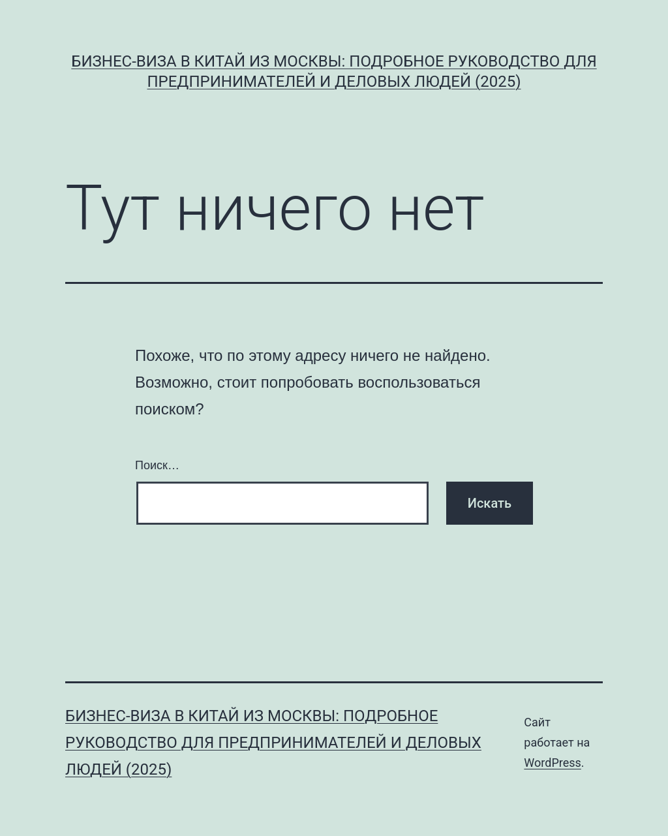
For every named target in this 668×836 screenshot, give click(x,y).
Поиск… (157, 465)
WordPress (552, 762)
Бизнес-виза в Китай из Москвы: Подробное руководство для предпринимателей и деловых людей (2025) (273, 743)
